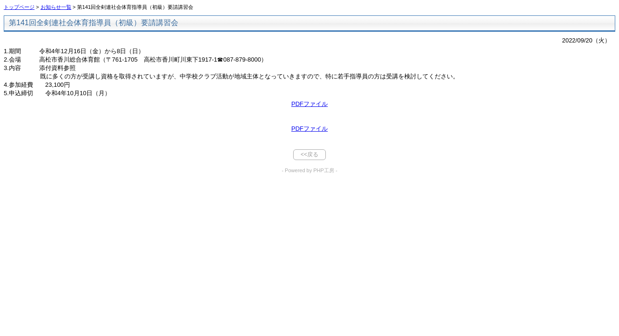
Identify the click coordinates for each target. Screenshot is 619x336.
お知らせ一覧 (56, 7)
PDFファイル (309, 103)
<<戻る (309, 154)
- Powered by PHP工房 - (309, 170)
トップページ (19, 7)
